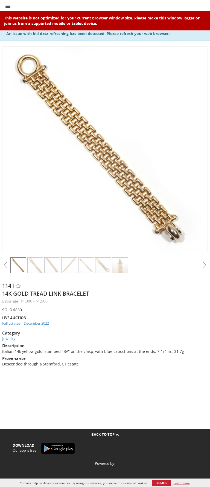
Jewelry (8, 338)
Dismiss (161, 483)
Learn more (182, 483)
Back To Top (105, 434)
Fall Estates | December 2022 (25, 323)
